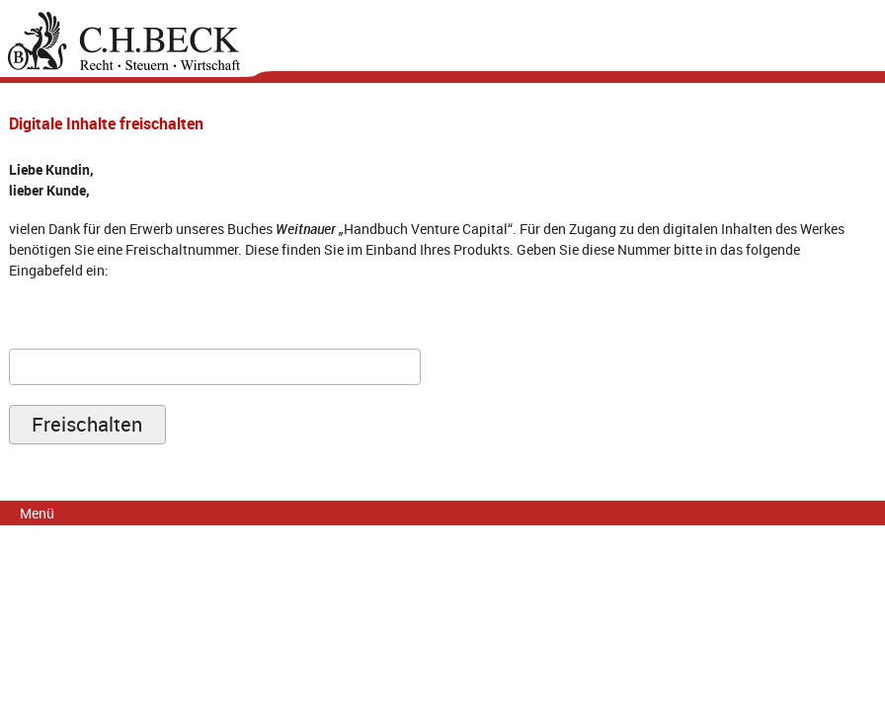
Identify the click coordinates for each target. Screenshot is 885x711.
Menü (37, 513)
